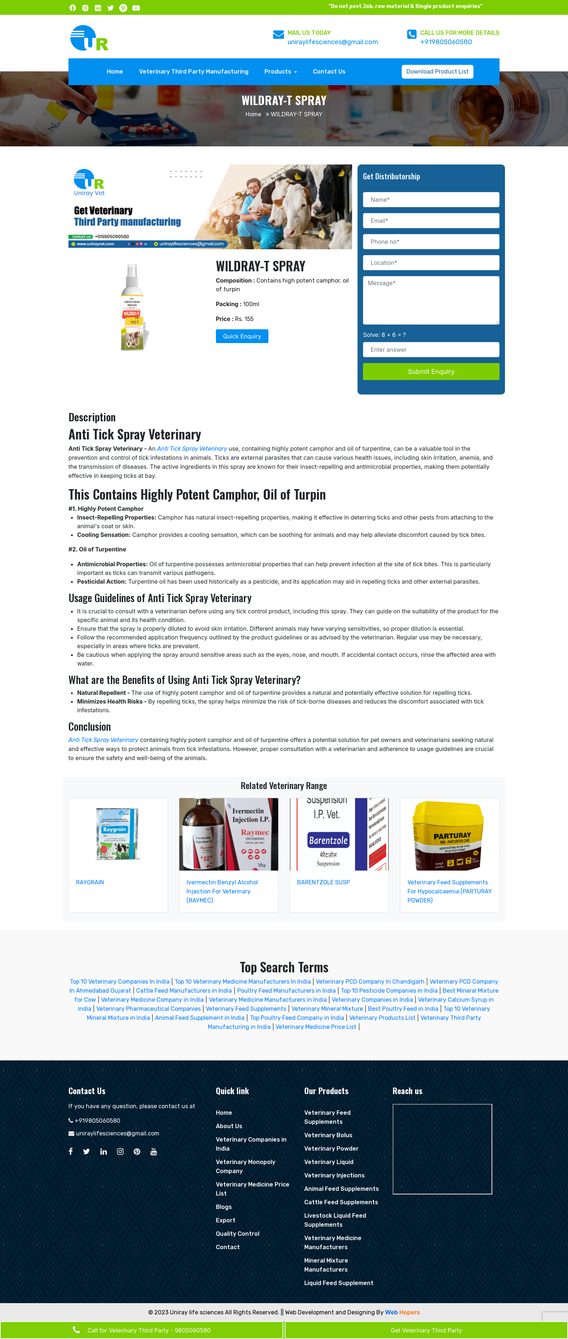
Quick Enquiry (242, 336)
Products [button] (278, 71)
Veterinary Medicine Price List (316, 1026)
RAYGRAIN (90, 882)
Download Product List (437, 71)
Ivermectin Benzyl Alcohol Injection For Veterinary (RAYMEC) (222, 891)
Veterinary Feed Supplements (246, 1008)
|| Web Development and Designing (328, 1312)
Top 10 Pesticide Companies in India (389, 990)
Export (225, 1220)
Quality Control (237, 1233)
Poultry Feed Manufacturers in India (286, 990)
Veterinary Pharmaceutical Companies (148, 1008)
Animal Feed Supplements (341, 1188)
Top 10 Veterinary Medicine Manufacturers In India (243, 981)
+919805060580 (446, 42)
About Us (229, 1126)
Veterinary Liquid (329, 1162)
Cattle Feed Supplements (341, 1202)
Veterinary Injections (334, 1175)
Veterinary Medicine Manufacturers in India (268, 999)
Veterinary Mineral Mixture (327, 1008)
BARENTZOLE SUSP (323, 882)
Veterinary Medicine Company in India (152, 999)
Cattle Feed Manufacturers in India (184, 990)
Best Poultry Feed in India (403, 1008)
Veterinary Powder (331, 1148)
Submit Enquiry (431, 371)
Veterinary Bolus (328, 1135)
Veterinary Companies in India (372, 999)
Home (117, 71)
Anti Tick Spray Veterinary (193, 448)
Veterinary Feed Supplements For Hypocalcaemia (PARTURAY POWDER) (450, 891)
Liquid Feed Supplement (338, 1283)
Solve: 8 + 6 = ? (384, 334)
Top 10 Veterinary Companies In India (120, 981)
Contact (228, 1247)
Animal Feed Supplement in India (200, 1017)
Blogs (224, 1207)
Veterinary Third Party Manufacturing (193, 71)
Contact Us (329, 71)
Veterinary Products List (382, 1017)
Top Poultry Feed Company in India (297, 1017)
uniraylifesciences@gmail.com (333, 42)
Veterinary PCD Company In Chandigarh (371, 981)
